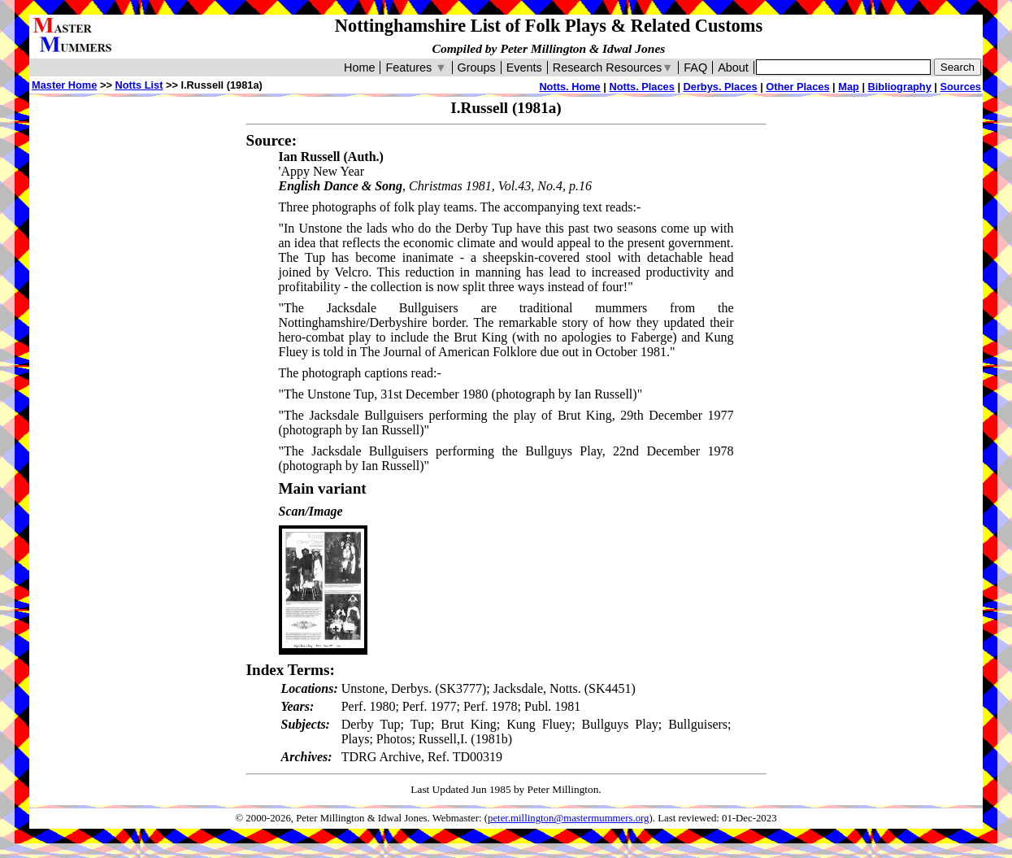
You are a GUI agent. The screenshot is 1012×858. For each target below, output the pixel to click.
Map (848, 87)
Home (359, 67)
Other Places (797, 87)
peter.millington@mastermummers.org (568, 818)
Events (524, 67)
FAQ (695, 67)
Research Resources (613, 67)
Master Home (64, 85)
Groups (477, 67)
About (733, 67)
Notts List (139, 85)
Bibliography (900, 87)
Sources (960, 87)
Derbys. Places (721, 87)
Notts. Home (569, 87)
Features (415, 67)
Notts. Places (641, 87)
